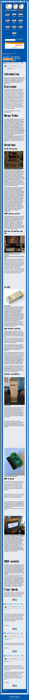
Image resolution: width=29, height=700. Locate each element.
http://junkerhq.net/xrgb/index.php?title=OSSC (14, 354)
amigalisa (14, 65)
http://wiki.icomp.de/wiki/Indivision (11, 422)
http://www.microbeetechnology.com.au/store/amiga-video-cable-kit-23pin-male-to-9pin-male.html (14, 576)
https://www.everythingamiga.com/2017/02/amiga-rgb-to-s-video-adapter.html (14, 339)
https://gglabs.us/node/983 (12, 347)
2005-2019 (17, 698)
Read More (6, 625)
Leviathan (14, 47)
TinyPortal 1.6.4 (12, 698)
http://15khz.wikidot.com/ (9, 268)
